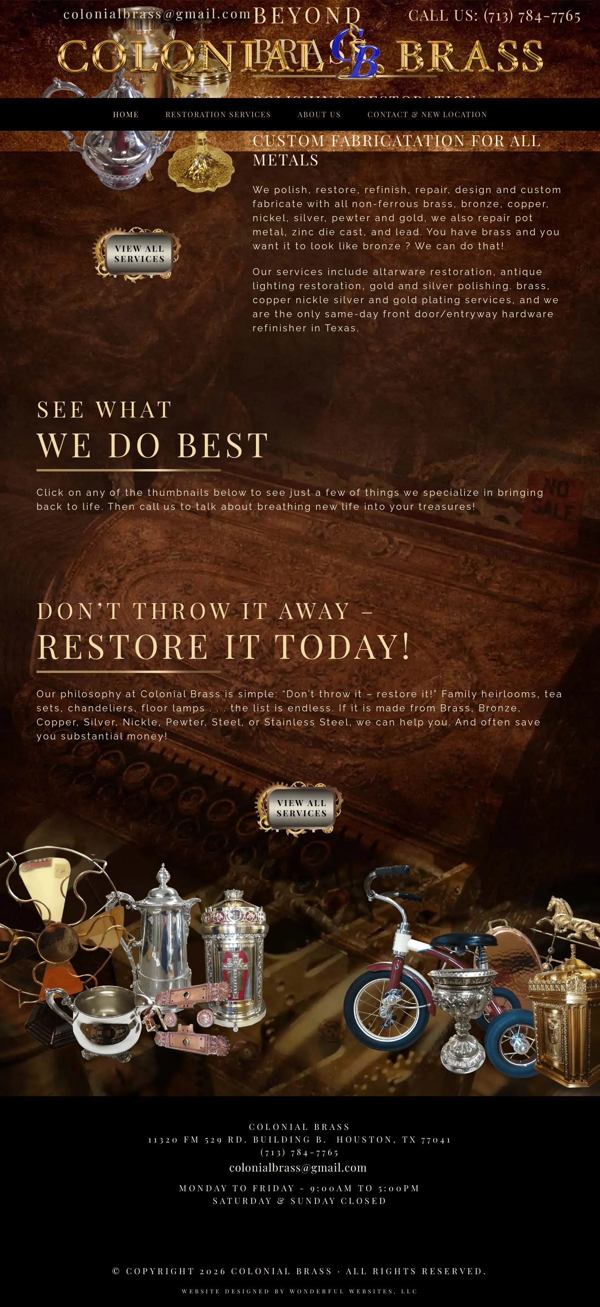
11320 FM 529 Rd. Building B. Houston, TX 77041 (300, 1139)
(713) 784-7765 (532, 14)
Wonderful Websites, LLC (354, 1291)
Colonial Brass (300, 1126)
